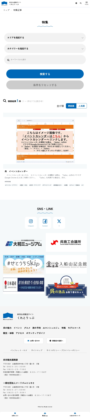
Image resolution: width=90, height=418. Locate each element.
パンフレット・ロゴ (18, 350)
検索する (45, 74)
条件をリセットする (45, 85)
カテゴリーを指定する (45, 48)
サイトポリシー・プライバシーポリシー (63, 350)
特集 (64, 327)
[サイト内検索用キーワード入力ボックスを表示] (80, 3)
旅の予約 (36, 327)
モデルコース (74, 327)
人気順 (81, 105)
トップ (6, 10)
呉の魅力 (7, 327)
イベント (18, 327)
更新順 (71, 105)
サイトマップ (36, 350)
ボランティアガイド (35, 333)
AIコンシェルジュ (51, 327)
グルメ (27, 327)
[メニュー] (86, 3)
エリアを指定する (45, 37)
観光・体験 (8, 333)
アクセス (20, 333)
